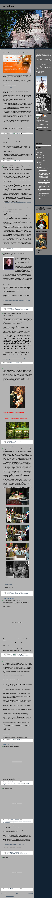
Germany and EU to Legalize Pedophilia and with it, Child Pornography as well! (17, 166)
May (39, 167)
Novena (13, 442)
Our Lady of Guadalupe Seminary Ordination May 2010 (43, 186)
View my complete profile (42, 127)
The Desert (14, 594)
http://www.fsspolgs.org (7, 584)
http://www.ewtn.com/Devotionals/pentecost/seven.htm (13, 844)
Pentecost (25, 853)
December (41, 155)
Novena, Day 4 (7, 138)
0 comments (17, 133)
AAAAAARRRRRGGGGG (11, 783)
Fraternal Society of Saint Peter (12, 593)
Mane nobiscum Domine (16, 119)
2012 (38, 151)
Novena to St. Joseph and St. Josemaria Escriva (16, 368)
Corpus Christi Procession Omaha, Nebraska (16, 52)
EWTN (7, 853)
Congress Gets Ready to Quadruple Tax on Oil (16, 313)
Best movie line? (8, 788)
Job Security (8, 890)
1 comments (17, 781)
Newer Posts (3, 893)
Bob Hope (20, 821)
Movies (18, 655)
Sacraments (9, 594)
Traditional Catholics (24, 309)
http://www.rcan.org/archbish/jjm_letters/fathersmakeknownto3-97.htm (16, 300)
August (40, 162)
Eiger (11, 655)
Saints (19, 740)
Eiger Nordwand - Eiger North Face (13, 600)
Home (17, 893)
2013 (38, 149)
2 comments (17, 592)
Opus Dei (16, 740)
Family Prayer (12, 309)
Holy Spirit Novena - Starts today (12, 827)
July (39, 164)
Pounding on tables (24, 655)
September (41, 160)
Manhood (18, 309)
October (40, 159)
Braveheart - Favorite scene (11, 746)
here (11, 87)
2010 (38, 154)
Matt (45, 115)
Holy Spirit (17, 853)
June (40, 165)
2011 (38, 152)
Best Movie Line (9, 821)
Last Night (6, 857)
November (41, 157)
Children (13, 249)
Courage (7, 309)
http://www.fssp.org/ (7, 589)
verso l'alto (8, 6)
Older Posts (30, 893)
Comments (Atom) (9, 896)
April (40, 201)
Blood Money (8, 249)
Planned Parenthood (27, 821)
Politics (17, 249)
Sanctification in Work (9, 661)
